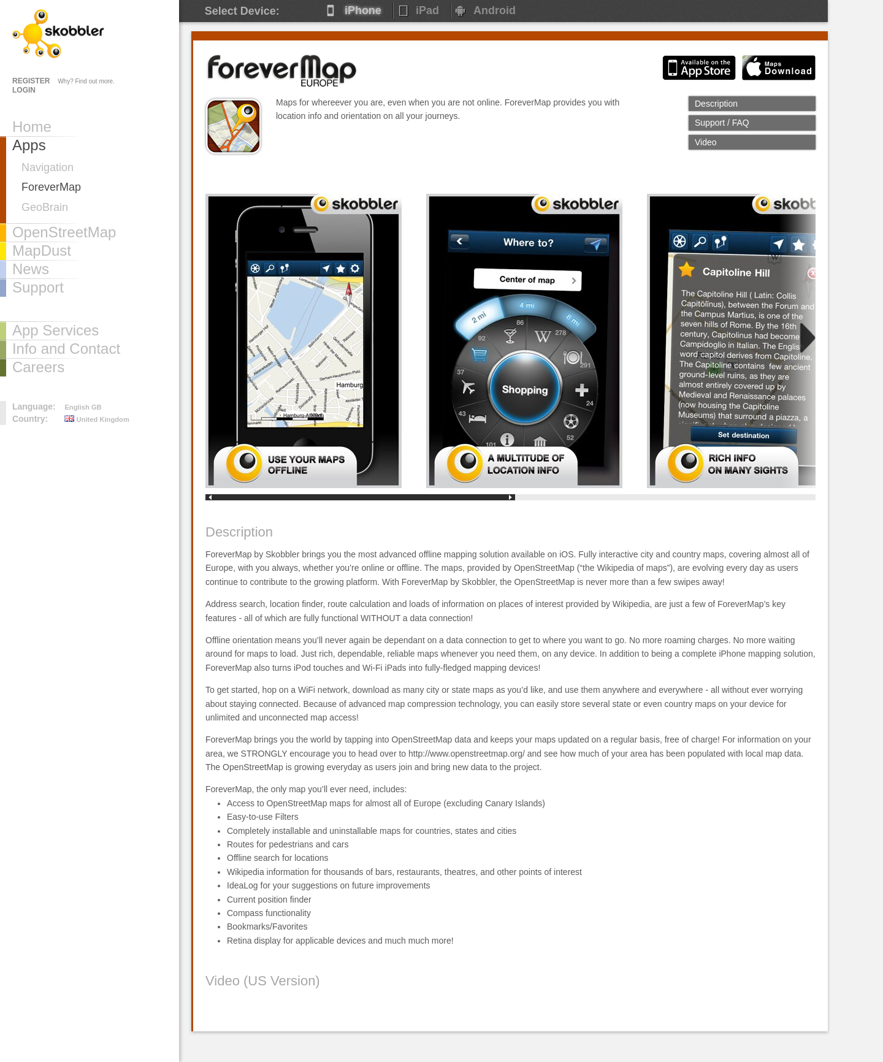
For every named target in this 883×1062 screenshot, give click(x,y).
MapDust (41, 250)
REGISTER (31, 81)
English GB (82, 407)
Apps (29, 145)
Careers (38, 367)
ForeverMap (51, 187)
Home (32, 126)
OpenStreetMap (64, 232)
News (30, 269)
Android (494, 10)
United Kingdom (96, 419)
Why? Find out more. (86, 81)
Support (38, 287)
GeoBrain (44, 207)
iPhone (363, 10)
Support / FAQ (722, 123)
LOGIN (24, 90)
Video (706, 142)
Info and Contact (66, 348)
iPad (427, 10)
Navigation (47, 167)
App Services (55, 330)
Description (716, 104)
